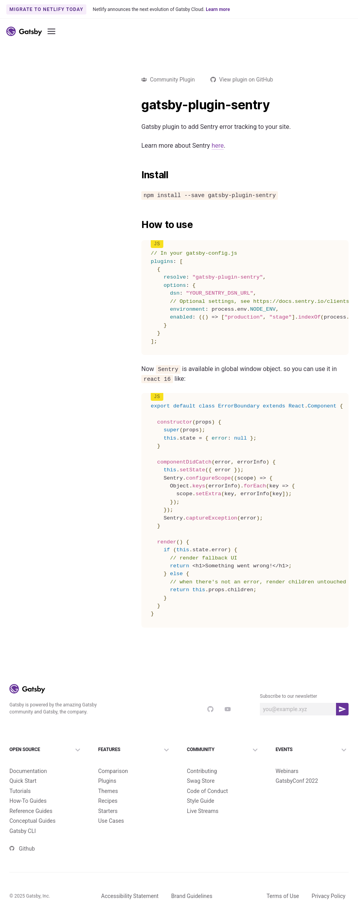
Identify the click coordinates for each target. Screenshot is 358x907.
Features (134, 750)
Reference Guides (30, 811)
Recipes (107, 801)
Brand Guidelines (191, 896)
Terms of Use (283, 896)
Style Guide (200, 801)
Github (22, 848)
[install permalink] (137, 175)
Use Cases (111, 821)
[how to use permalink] (137, 225)
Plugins (107, 781)
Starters (108, 811)
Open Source (45, 750)
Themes (108, 791)
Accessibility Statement (130, 896)
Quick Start (23, 781)
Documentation (28, 771)
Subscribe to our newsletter (288, 696)
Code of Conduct (207, 791)
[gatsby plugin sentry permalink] (137, 105)
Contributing (202, 771)
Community (223, 750)
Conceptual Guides (32, 821)
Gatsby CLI (22, 831)
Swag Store (201, 781)
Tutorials (20, 791)
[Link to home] (24, 31)
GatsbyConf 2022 (297, 781)
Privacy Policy (328, 896)
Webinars (287, 771)
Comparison (113, 771)
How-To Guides (28, 801)
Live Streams (203, 811)
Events (312, 750)
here (218, 145)
